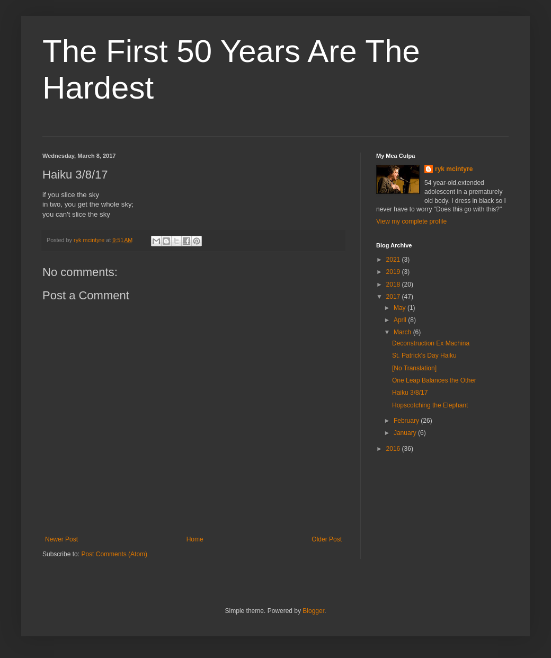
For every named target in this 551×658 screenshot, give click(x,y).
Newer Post (61, 539)
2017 (394, 296)
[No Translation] (414, 368)
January (406, 433)
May (400, 308)
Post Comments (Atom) (114, 554)
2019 (394, 271)
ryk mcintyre (454, 169)
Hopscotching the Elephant (430, 405)
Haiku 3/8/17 (410, 392)
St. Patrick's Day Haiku (424, 355)
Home (194, 539)
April (401, 320)
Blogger (313, 611)
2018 (394, 284)
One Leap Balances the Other (434, 380)
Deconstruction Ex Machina (430, 343)
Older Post (327, 539)
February (407, 420)
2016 (394, 448)
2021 (394, 259)
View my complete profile (411, 221)
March (403, 332)
